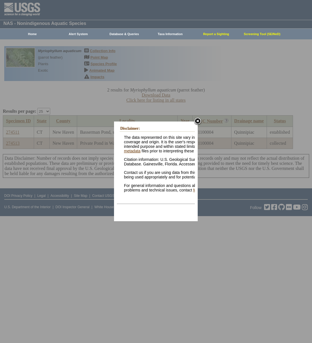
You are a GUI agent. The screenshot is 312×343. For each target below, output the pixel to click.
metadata (132, 151)
